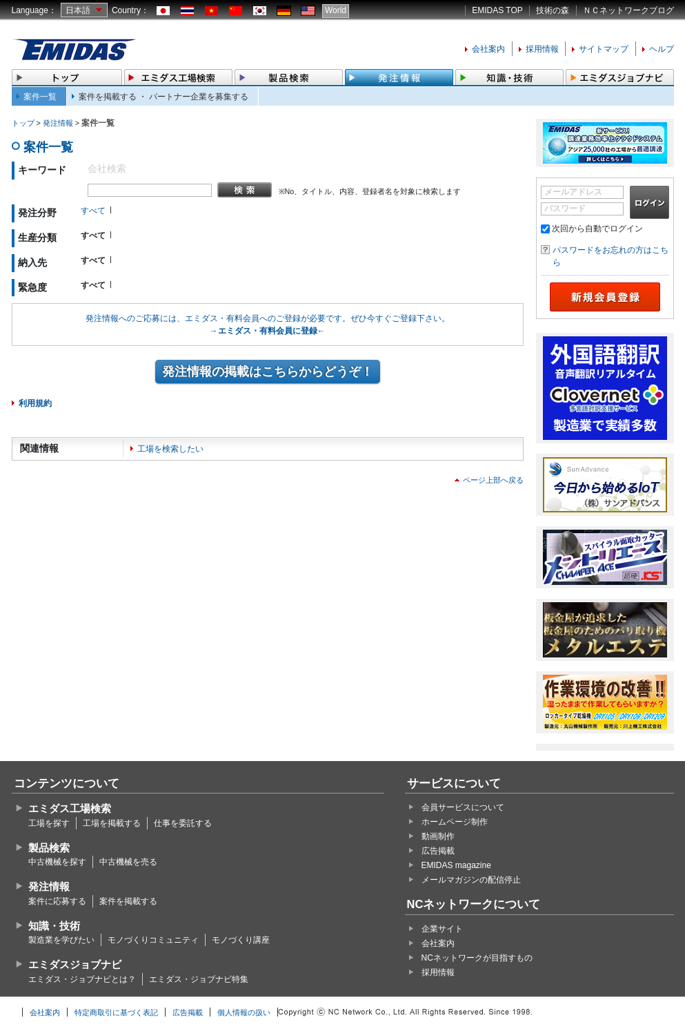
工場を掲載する (112, 823)
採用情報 (542, 49)
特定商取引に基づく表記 (116, 1012)
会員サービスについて (462, 807)
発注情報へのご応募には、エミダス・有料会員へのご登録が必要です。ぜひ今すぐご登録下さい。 (268, 318)
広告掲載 (438, 851)
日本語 (78, 10)
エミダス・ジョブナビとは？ (82, 979)
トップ (23, 123)
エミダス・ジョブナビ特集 (198, 979)
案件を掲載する (128, 901)
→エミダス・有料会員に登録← (268, 331)
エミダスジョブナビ (74, 964)
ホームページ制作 (454, 822)
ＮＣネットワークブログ (628, 10)
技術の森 (552, 10)
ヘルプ (661, 49)
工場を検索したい (170, 449)
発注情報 (58, 123)
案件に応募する (57, 901)
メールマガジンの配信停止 (471, 880)
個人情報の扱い (243, 1012)
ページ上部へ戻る (493, 480)
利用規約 (35, 403)
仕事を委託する (183, 823)
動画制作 (438, 836)
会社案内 (488, 49)
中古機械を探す (57, 862)
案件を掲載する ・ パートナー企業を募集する (164, 97)
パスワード (565, 208)
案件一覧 (40, 97)
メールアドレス (573, 192)
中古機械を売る (128, 862)
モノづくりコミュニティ (153, 940)
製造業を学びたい (61, 940)
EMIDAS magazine (456, 865)
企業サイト (442, 929)
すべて (93, 210)
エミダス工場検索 (69, 808)
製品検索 (49, 848)
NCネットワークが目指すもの (477, 958)
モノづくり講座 (241, 940)
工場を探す (49, 823)
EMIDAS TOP (497, 10)
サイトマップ (603, 49)
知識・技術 (54, 926)
